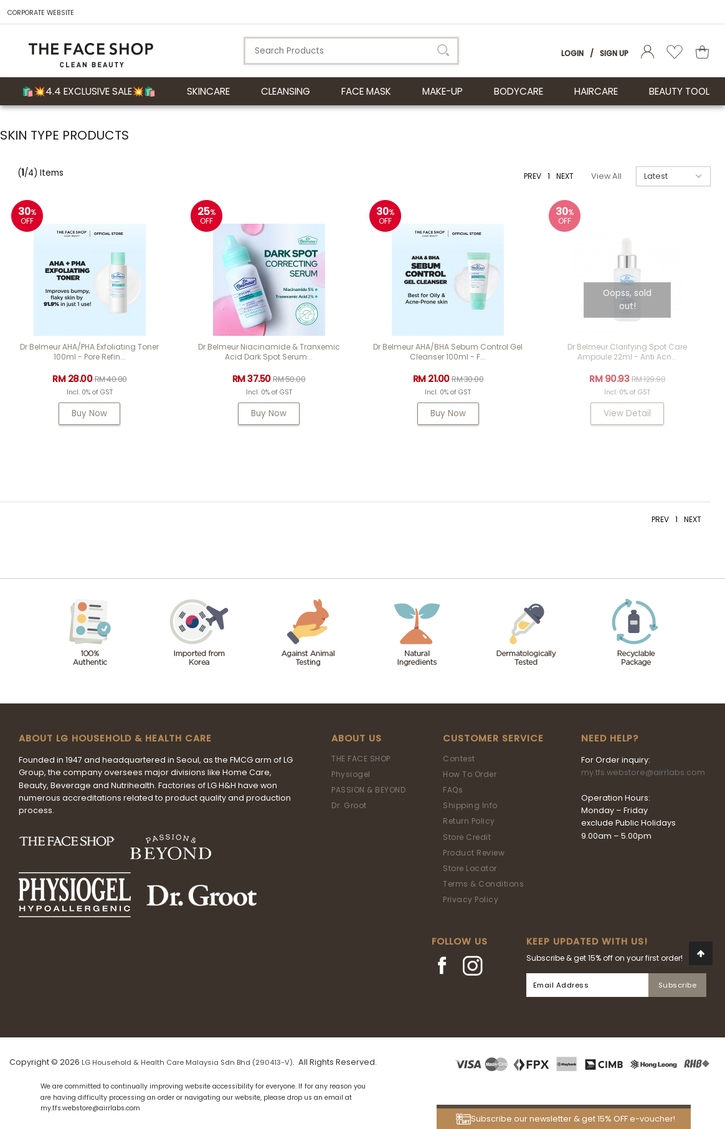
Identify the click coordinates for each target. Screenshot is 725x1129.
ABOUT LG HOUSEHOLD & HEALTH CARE (115, 738)
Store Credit (467, 837)
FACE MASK (366, 91)
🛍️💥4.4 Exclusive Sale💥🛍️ (89, 91)
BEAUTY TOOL (679, 91)
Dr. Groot (349, 805)
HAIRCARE (596, 91)
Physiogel (351, 774)
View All (606, 176)
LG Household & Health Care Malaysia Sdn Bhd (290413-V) (187, 1062)
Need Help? (609, 738)
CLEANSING (285, 91)
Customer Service (493, 738)
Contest (459, 758)
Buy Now (89, 413)
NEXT (565, 176)
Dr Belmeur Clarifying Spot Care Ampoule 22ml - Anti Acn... (627, 351)
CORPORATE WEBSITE (40, 12)
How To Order (469, 774)
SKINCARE (208, 91)
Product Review (474, 852)
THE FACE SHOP (361, 758)
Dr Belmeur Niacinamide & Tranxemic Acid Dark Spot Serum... (269, 351)
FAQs (453, 789)
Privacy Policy (470, 899)
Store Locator (470, 868)
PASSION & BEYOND (368, 789)
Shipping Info (470, 805)
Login (572, 53)
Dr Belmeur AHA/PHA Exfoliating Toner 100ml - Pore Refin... (89, 351)
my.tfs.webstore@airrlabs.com (643, 772)
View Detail (627, 413)
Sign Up (614, 53)
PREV (532, 176)
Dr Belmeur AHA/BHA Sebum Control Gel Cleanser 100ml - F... (448, 351)
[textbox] (351, 51)
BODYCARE (518, 91)
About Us (356, 738)
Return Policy (469, 821)
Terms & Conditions (483, 884)
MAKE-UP (442, 91)
